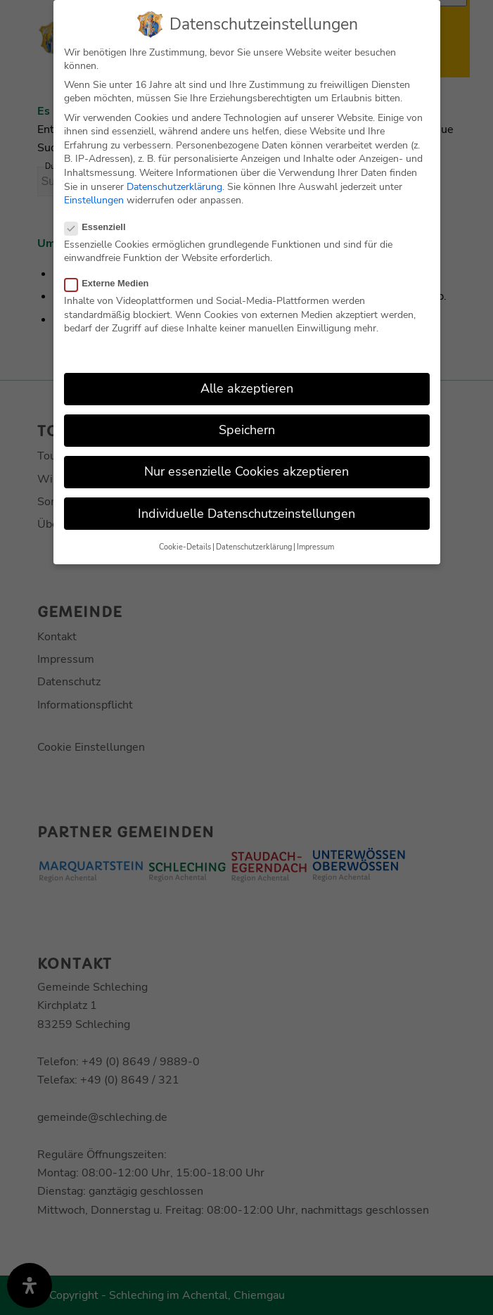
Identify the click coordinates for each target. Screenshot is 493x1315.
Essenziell (101, 224)
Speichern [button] (247, 427)
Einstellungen (94, 198)
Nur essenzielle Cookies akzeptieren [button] (246, 469)
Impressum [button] (315, 545)
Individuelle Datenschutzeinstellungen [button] (246, 510)
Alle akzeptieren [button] (246, 386)
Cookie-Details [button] (185, 545)
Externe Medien (112, 281)
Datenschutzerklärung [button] (254, 545)
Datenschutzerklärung (174, 184)
